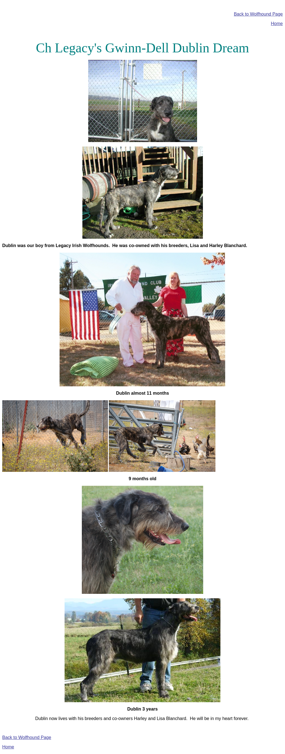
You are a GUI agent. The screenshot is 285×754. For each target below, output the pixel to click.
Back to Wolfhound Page (258, 14)
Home (277, 23)
